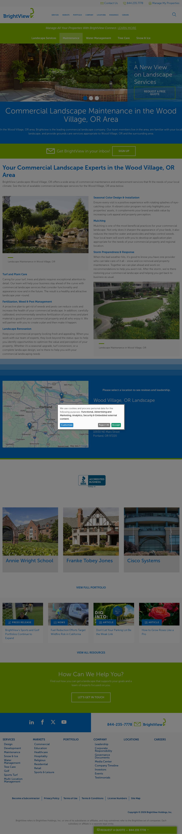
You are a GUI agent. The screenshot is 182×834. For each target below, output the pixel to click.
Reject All (104, 425)
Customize (66, 425)
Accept (116, 425)
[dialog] (91, 417)
